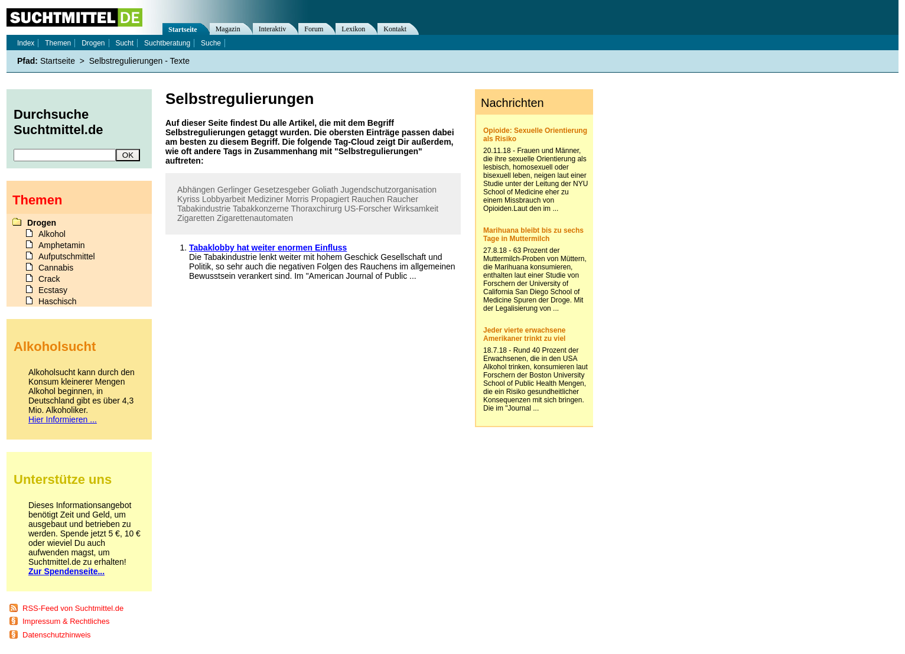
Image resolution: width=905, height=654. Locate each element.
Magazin (228, 29)
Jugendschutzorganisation (388, 189)
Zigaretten (195, 218)
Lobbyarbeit (223, 199)
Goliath (325, 189)
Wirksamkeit (415, 208)
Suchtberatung (167, 43)
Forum (313, 29)
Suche (211, 43)
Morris (297, 199)
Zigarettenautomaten (255, 218)
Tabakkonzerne (261, 208)
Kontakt (394, 29)
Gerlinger (234, 189)
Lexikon (353, 29)
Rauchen (368, 199)
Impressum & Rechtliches (65, 621)
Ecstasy (52, 290)
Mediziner (266, 199)
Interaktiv (273, 29)
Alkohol (52, 234)
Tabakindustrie (203, 208)
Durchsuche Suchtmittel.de (58, 122)
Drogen (93, 43)
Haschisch (57, 301)
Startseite (182, 29)
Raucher (402, 199)
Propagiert (330, 199)
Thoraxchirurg (316, 208)
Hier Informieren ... (62, 419)
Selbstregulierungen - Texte (139, 61)
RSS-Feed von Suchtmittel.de (72, 608)
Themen (58, 43)
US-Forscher (367, 208)
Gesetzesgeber (281, 189)
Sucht (124, 43)
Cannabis (55, 267)
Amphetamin (61, 245)
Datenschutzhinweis (56, 634)
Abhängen (196, 189)
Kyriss (188, 199)
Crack (49, 279)
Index (25, 43)
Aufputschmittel (66, 256)
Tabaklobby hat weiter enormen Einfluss (268, 247)
